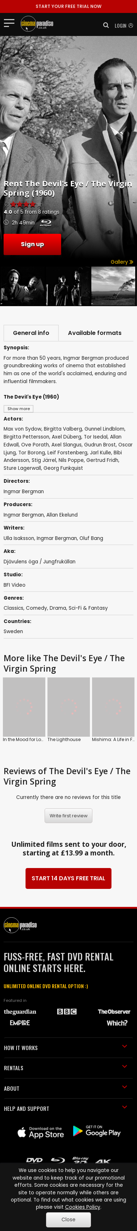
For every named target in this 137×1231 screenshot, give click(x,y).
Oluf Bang (91, 538)
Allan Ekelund (62, 515)
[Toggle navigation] (11, 22)
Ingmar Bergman (24, 515)
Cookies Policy (82, 1207)
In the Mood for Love (24, 724)
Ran (107, 724)
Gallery (122, 262)
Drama (58, 608)
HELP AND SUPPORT (65, 1098)
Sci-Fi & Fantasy (88, 608)
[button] (104, 25)
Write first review (69, 805)
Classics (13, 608)
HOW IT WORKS (65, 1037)
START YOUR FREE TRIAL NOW (68, 6)
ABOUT (65, 1078)
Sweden (13, 631)
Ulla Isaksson (19, 538)
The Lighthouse (52, 724)
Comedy (36, 608)
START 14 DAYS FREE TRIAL (68, 868)
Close (68, 1219)
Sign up (32, 244)
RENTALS (65, 1058)
